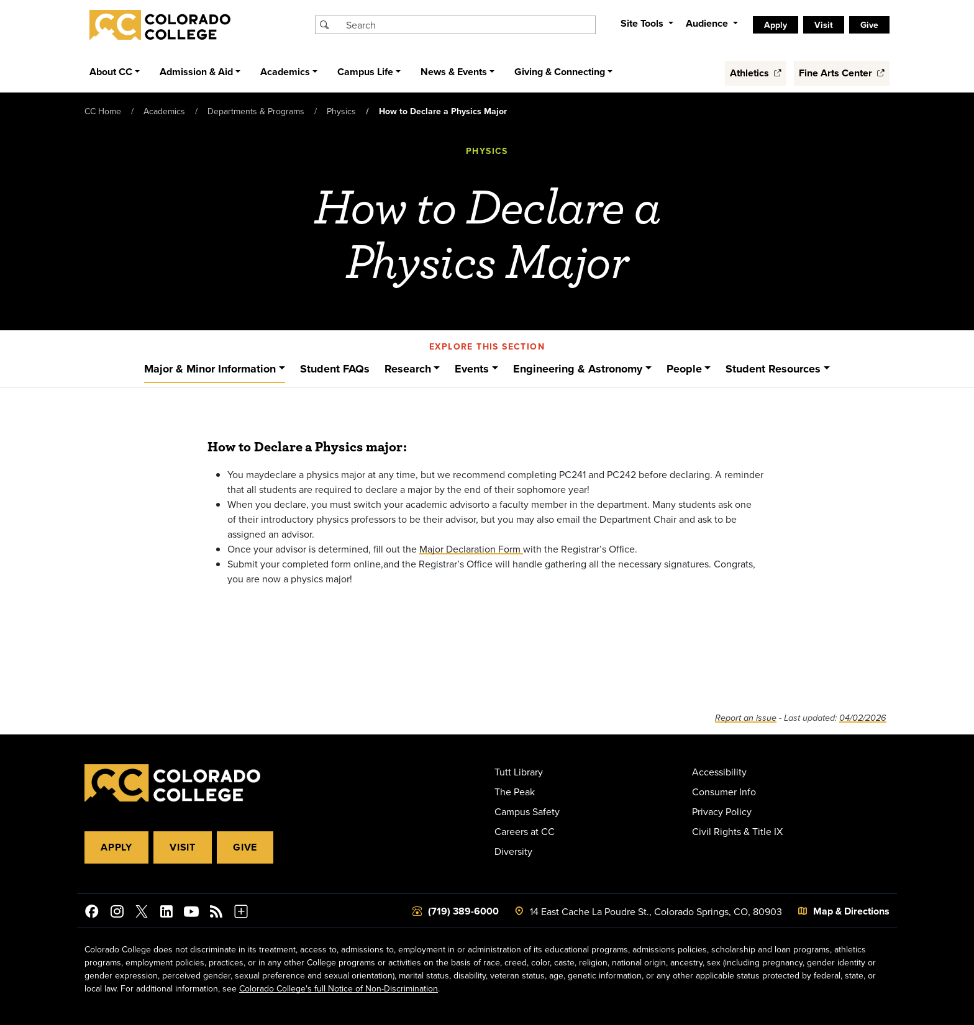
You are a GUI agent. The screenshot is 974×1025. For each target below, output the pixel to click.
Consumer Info (724, 791)
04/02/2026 (862, 718)
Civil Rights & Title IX (737, 831)
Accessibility (719, 772)
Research (408, 369)
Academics (164, 111)
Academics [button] (285, 72)
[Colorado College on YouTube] (191, 913)
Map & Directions (851, 911)
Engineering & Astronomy (577, 369)
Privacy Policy (722, 811)
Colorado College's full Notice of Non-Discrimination (338, 988)
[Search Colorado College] (469, 25)
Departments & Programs (255, 111)
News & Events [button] (454, 72)
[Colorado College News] (216, 913)
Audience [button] (708, 23)
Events (472, 369)
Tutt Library (518, 772)
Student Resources (773, 369)
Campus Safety (527, 811)
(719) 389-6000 (463, 911)
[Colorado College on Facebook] (91, 913)
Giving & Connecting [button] (559, 72)
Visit (823, 25)
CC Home (102, 111)
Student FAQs (335, 369)
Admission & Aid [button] (196, 72)
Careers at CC (524, 831)
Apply (775, 25)
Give (869, 25)
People (684, 369)
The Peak (514, 791)
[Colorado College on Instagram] (116, 913)
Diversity (513, 851)
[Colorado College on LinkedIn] (166, 913)
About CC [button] (110, 72)
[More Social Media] (241, 913)
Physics (341, 111)
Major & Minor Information (210, 369)
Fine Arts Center (842, 73)
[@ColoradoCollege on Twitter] (141, 913)
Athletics (755, 73)
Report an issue (745, 718)
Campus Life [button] (365, 72)
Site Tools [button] (643, 23)
